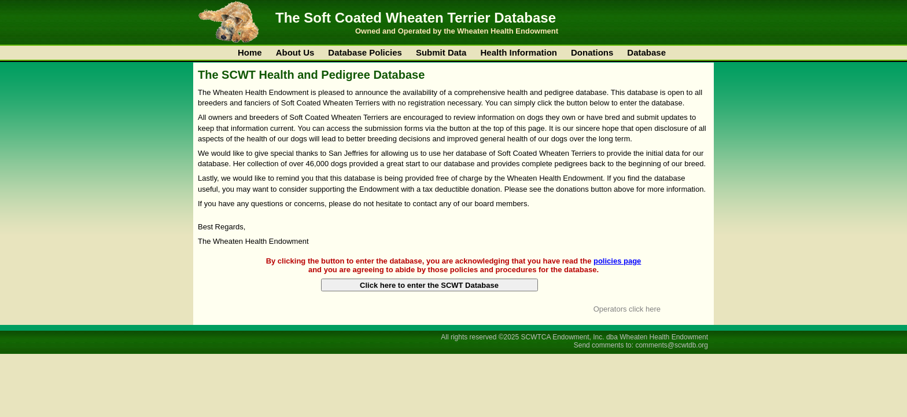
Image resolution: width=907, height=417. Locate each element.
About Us (295, 52)
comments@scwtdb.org (671, 345)
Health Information (518, 52)
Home (250, 52)
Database (646, 52)
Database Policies (365, 52)
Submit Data (441, 52)
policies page (617, 261)
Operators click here (627, 309)
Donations (592, 52)
